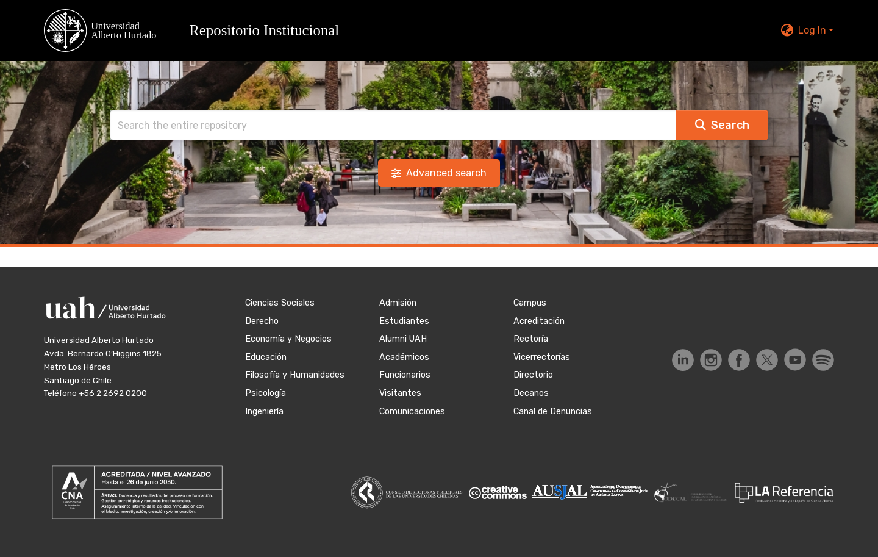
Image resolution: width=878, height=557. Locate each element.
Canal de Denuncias (552, 411)
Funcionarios (404, 375)
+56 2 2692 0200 (113, 393)
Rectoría (530, 339)
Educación (266, 357)
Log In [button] (813, 30)
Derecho (262, 321)
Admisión (397, 303)
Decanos (531, 393)
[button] (199, 30)
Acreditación (539, 321)
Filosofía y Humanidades (294, 375)
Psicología (265, 393)
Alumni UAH (403, 339)
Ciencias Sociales (280, 303)
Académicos (404, 357)
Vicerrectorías (541, 357)
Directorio (533, 375)
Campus (529, 303)
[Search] (393, 125)
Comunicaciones (412, 411)
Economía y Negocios (288, 339)
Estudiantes (404, 321)
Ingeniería (264, 411)
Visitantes (400, 393)
